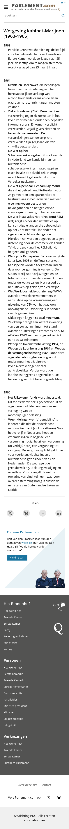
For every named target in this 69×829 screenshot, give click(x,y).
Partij (7, 630)
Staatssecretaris (13, 718)
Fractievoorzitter (14, 693)
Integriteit (10, 725)
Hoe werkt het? (13, 667)
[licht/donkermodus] (64, 3)
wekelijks (27, 542)
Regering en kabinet (16, 636)
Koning (8, 649)
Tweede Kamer (13, 617)
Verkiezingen (15, 736)
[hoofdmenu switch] (6, 9)
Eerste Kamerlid (13, 674)
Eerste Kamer (12, 623)
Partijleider (10, 699)
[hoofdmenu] (6, 9)
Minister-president (15, 706)
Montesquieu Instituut (46, 9)
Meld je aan (17, 557)
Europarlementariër (16, 686)
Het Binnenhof (17, 603)
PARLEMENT (33, 5)
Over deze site (28, 785)
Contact (45, 785)
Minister (9, 712)
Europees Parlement (16, 763)
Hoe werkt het (12, 611)
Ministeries (10, 643)
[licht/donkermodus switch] (64, 3)
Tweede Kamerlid (14, 680)
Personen (12, 660)
